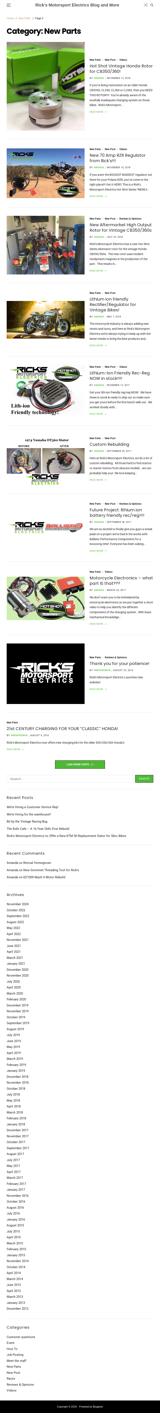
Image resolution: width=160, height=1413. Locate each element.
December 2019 (17, 1005)
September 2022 (18, 916)
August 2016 (15, 1208)
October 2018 (16, 1089)
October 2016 (16, 1201)
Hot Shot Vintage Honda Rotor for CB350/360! (121, 68)
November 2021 (18, 940)
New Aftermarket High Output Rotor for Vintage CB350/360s (121, 227)
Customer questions (21, 1337)
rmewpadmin (102, 670)
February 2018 (16, 1118)
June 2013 (14, 1285)
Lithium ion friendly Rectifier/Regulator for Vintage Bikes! (113, 304)
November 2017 (18, 1136)
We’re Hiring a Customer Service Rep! (32, 807)
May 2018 (13, 1100)
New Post (110, 59)
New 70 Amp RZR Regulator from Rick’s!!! (118, 158)
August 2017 (15, 1154)
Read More (98, 112)
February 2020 (16, 999)
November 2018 (18, 1082)
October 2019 (16, 1017)
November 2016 (18, 1196)
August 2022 (15, 922)
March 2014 (15, 1279)
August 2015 (15, 1225)
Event (10, 1343)
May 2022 (13, 928)
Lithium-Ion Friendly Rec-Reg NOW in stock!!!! (120, 375)
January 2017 (16, 1190)
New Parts (95, 59)
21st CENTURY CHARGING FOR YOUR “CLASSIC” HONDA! (62, 729)
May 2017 (13, 1166)
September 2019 (18, 1023)
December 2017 (17, 1130)
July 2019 (13, 1035)
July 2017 (13, 1160)
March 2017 (15, 1178)
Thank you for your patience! (119, 663)
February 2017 (16, 1184)
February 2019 (16, 1065)
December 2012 (17, 1309)
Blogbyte (98, 1406)
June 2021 (14, 946)
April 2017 (14, 1172)
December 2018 (17, 1077)
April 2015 (14, 1237)
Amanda (99, 78)
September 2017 (18, 1148)
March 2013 (15, 1297)
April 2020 (14, 987)
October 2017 (16, 1142)
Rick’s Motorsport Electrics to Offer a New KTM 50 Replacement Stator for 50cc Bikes (66, 836)
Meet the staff (16, 1361)
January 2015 (16, 1255)
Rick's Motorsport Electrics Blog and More (77, 5)
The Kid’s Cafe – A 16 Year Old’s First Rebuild (38, 829)
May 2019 (13, 1047)
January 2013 (16, 1303)
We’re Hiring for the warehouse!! (29, 814)
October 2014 (16, 1267)
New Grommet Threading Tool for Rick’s (51, 870)
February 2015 (16, 1249)
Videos (123, 59)
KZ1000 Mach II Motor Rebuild (44, 877)
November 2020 (18, 975)
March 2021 (15, 958)
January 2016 (16, 1219)
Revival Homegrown (37, 863)
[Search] (151, 5)
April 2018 (14, 1106)
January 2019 (16, 1071)
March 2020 (15, 993)
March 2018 (15, 1112)
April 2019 (14, 1053)
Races (11, 1378)
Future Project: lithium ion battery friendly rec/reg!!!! (117, 512)
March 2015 (15, 1243)
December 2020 (17, 970)
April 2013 (14, 1291)
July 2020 (13, 981)
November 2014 (18, 1261)
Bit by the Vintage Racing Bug (27, 821)
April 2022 (14, 934)
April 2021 (14, 952)
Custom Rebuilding (109, 444)
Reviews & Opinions (130, 218)
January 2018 (16, 1124)
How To (12, 1349)
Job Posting (15, 1355)
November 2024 (18, 904)
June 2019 (14, 1041)
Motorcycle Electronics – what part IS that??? (121, 580)
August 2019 (15, 1029)
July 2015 (13, 1231)
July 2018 (13, 1094)
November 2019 (18, 1011)
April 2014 (14, 1273)
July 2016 (13, 1213)
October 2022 (16, 910)
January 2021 (16, 964)
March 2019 (15, 1059)
